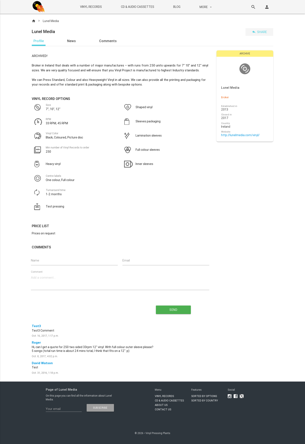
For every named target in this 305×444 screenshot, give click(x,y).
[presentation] (82, 308)
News (71, 41)
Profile (38, 41)
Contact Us (163, 409)
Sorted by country (204, 400)
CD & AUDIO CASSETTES (137, 7)
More (205, 7)
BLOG (176, 7)
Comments (108, 41)
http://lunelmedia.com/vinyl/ (240, 135)
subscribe (100, 407)
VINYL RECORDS (91, 7)
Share (259, 32)
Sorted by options (204, 396)
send (173, 310)
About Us (161, 405)
